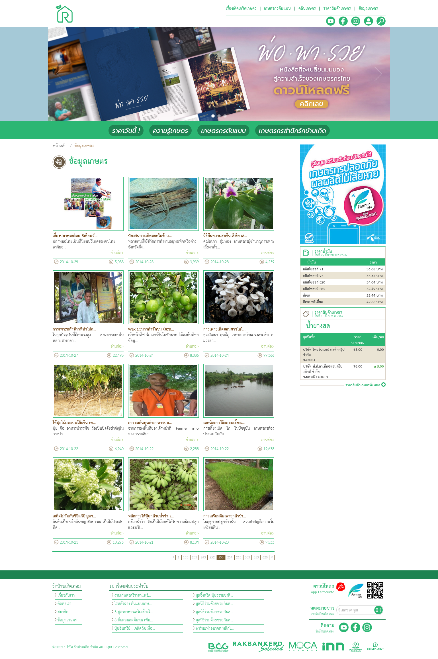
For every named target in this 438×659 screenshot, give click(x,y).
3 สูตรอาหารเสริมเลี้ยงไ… (133, 612)
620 (265, 557)
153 (185, 557)
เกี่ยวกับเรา (66, 595)
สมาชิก (63, 612)
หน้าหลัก (60, 146)
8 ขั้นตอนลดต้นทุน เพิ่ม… (133, 620)
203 (194, 557)
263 (238, 557)
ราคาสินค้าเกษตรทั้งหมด (365, 385)
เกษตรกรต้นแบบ (223, 130)
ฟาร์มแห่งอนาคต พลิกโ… (215, 628)
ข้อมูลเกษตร (67, 620)
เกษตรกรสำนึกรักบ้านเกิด (292, 130)
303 (247, 557)
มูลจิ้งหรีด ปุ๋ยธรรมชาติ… (214, 595)
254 (229, 557)
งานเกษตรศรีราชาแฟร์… (132, 595)
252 (212, 557)
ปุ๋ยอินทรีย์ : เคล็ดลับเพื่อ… (134, 628)
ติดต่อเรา (64, 603)
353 (256, 557)
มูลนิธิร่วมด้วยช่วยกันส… (214, 603)
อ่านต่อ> (117, 253)
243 (203, 557)
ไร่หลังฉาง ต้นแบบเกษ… (133, 603)
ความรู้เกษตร (170, 130)
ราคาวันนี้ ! (126, 130)
